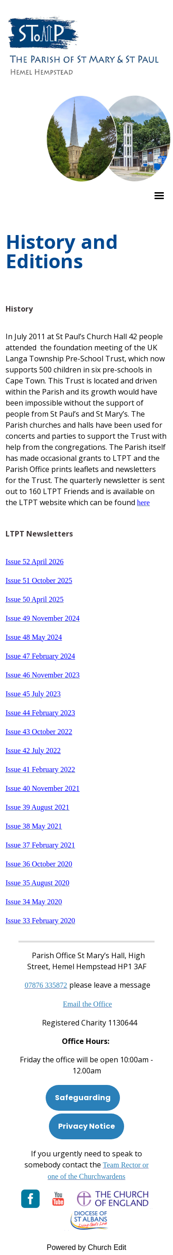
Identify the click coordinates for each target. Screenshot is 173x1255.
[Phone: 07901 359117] (46, 985)
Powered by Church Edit (86, 1247)
